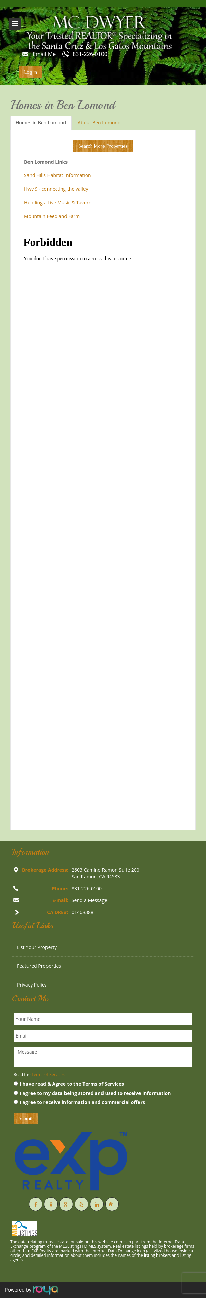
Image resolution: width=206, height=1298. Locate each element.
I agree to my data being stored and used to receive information (92, 1093)
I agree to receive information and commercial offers (79, 1102)
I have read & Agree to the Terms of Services (69, 1084)
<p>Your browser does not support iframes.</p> (103, 527)
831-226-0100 (90, 54)
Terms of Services (48, 1074)
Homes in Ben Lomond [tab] (41, 122)
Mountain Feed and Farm (52, 216)
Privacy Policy (31, 984)
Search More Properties (103, 146)
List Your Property (37, 947)
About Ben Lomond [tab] (99, 122)
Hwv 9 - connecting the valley (56, 189)
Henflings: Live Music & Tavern (57, 202)
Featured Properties (39, 966)
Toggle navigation (15, 24)
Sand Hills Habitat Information (57, 175)
